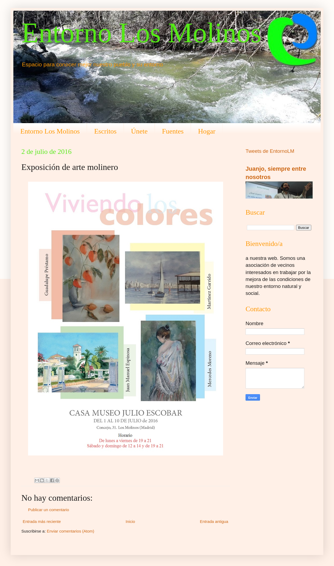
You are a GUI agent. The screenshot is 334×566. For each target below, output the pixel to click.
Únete (139, 131)
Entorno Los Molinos (141, 32)
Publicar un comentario (48, 509)
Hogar (206, 131)
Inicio (130, 521)
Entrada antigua (214, 521)
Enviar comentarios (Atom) (70, 531)
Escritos (105, 131)
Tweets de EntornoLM (270, 151)
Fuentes (173, 131)
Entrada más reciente (42, 521)
